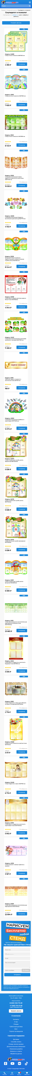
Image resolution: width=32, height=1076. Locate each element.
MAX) (20, 1007)
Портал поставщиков (16, 1031)
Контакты (16, 1019)
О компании (16, 1016)
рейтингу (16, 16)
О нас (16, 1022)
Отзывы (16, 1024)
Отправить (17, 974)
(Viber (11, 1007)
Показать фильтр (16, 23)
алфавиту (25, 15)
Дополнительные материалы (16, 1046)
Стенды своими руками (16, 1044)
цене (20, 15)
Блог (16, 1029)
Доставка (16, 1039)
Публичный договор (16, 1026)
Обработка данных (16, 1053)
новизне (14, 15)
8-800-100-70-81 (16, 1003)
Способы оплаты (16, 1042)
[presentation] (17, 979)
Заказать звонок (16, 1011)
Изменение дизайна (16, 1049)
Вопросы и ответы (16, 1051)
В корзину (22, 64)
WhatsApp (16, 1007)
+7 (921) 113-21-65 (16, 1006)
